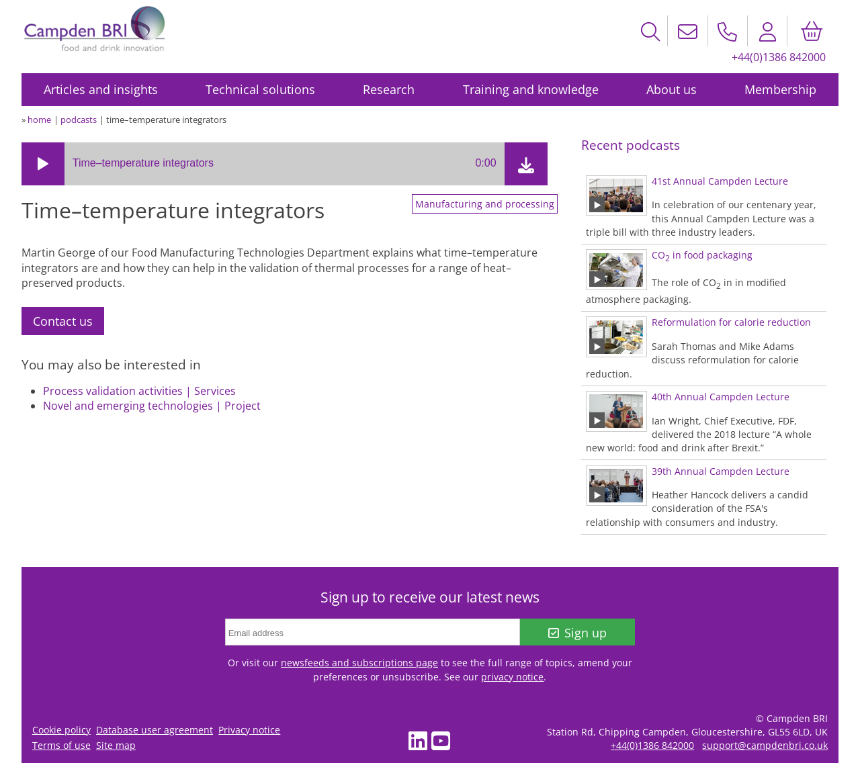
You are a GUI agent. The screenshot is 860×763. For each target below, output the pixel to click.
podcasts (78, 120)
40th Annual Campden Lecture (720, 396)
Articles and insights (101, 89)
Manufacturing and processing (484, 203)
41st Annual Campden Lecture (720, 181)
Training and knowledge (531, 89)
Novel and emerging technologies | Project (152, 405)
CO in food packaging (702, 255)
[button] (43, 163)
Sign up (577, 633)
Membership (780, 89)
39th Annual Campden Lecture (720, 471)
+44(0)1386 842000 (779, 57)
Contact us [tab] (63, 321)
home (39, 120)
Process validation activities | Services (139, 391)
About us (671, 89)
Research (389, 89)
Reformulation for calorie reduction (731, 322)
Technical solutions (260, 89)
